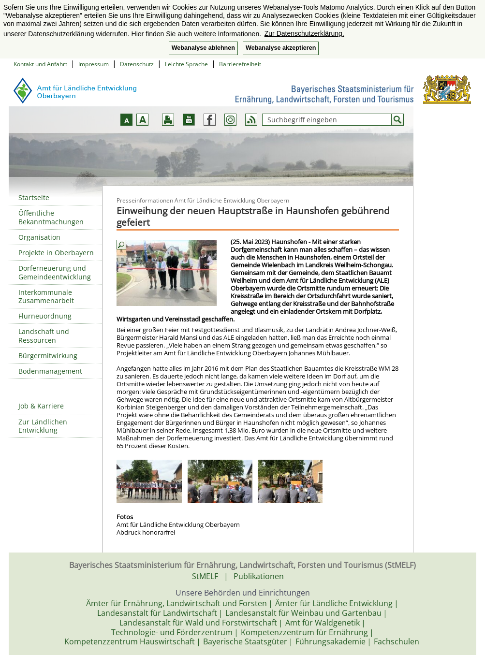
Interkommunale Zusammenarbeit (46, 296)
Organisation (39, 237)
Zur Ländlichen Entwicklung (42, 426)
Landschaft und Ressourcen (43, 335)
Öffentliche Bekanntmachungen (51, 217)
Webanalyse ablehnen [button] (203, 47)
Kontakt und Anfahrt (40, 64)
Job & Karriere (41, 405)
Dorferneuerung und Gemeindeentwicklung (54, 272)
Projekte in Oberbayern (56, 252)
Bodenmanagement (50, 371)
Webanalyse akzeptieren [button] (281, 47)
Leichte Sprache (186, 64)
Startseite (33, 197)
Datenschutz (137, 64)
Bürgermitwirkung (47, 355)
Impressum (93, 64)
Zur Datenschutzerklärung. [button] (304, 33)
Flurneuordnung (45, 315)
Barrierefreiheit (240, 64)
